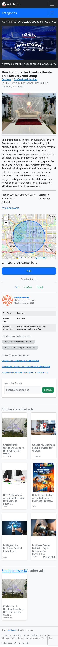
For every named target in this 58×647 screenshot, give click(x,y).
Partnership (45, 635)
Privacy (13, 638)
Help (15, 635)
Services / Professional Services (18, 341)
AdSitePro (14, 4)
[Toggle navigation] (52, 4)
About (26, 635)
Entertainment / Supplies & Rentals (20, 347)
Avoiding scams (10, 207)
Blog (20, 635)
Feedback (35, 635)
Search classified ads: (13, 383)
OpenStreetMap (41, 258)
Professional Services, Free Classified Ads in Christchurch (26, 366)
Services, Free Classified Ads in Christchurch (20, 360)
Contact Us (6, 635)
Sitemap (5, 638)
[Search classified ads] (22, 390)
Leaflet (20, 258)
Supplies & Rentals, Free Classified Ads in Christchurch (25, 372)
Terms (20, 638)
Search (48, 390)
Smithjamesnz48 (14, 570)
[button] (6, 218)
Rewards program (32, 638)
